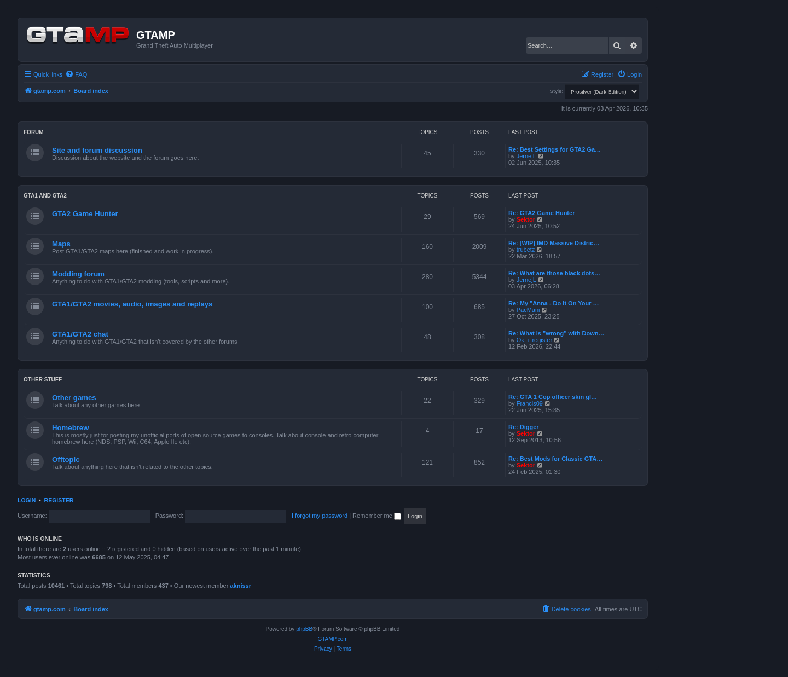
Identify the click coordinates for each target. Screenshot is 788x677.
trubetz (526, 249)
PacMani (528, 309)
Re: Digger (523, 427)
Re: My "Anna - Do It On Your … (553, 303)
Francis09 (530, 403)
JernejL (526, 156)
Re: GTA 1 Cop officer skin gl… (552, 397)
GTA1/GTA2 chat (80, 334)
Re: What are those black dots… (554, 273)
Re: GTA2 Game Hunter (541, 213)
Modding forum (78, 274)
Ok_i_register (534, 340)
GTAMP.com (332, 639)
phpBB (304, 629)
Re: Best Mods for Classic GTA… (555, 458)
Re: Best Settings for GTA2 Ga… (554, 149)
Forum (34, 132)
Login (27, 500)
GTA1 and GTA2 (45, 196)
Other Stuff (43, 380)
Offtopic (66, 459)
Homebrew (70, 428)
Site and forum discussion (97, 150)
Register (59, 500)
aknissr (240, 585)
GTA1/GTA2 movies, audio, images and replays (132, 304)
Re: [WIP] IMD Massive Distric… (553, 243)
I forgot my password (319, 515)
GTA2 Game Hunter (85, 214)
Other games (74, 398)
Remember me (376, 515)
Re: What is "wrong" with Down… (556, 333)
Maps (61, 244)
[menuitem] (76, 74)
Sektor (526, 219)
